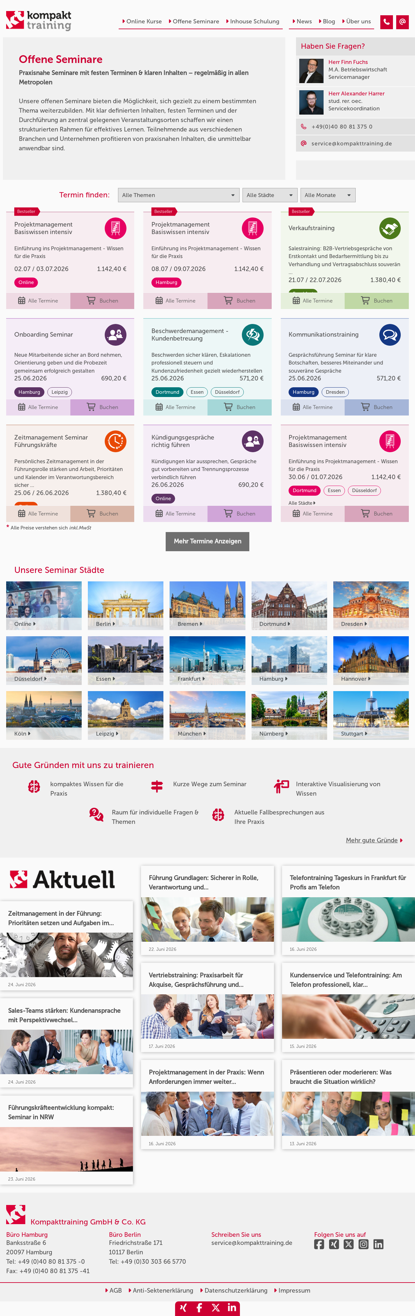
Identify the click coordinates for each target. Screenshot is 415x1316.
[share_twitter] (216, 1308)
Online (26, 282)
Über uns (356, 21)
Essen (197, 392)
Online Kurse (142, 21)
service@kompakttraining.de (251, 1243)
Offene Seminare (193, 21)
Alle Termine (38, 301)
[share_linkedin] (232, 1308)
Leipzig (60, 392)
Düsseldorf (227, 392)
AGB (113, 1290)
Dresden (335, 392)
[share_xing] (183, 1308)
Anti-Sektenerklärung (160, 1290)
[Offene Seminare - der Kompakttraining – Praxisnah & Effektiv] (386, 22)
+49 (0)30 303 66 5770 (153, 1261)
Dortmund (167, 392)
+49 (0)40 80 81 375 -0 (51, 1261)
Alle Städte (302, 503)
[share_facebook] (199, 1308)
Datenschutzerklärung (233, 1290)
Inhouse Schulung (252, 21)
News (302, 21)
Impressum (292, 1290)
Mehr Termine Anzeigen (207, 541)
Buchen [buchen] (102, 301)
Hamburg (166, 282)
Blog (326, 21)
